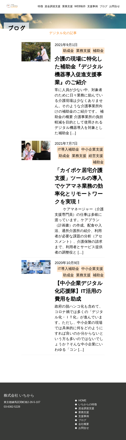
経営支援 (96, 156)
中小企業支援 (92, 149)
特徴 (40, 6)
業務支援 (67, 6)
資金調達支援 (52, 6)
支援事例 (92, 6)
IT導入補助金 (68, 149)
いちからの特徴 (87, 404)
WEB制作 (79, 6)
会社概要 (83, 424)
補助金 (98, 51)
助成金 (68, 51)
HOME (82, 400)
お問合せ (114, 6)
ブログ (103, 6)
